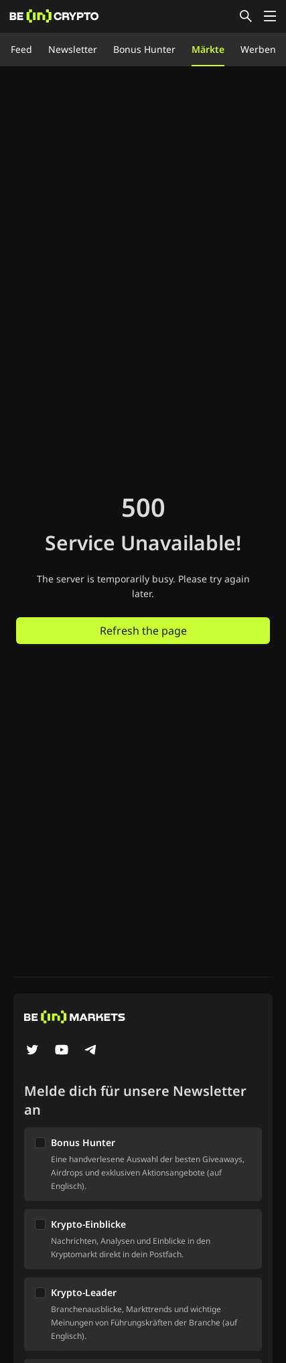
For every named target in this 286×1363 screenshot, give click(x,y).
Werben (258, 49)
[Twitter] (32, 1051)
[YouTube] (62, 1051)
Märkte (208, 49)
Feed (21, 49)
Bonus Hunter (144, 49)
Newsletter (72, 49)
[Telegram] (91, 1051)
